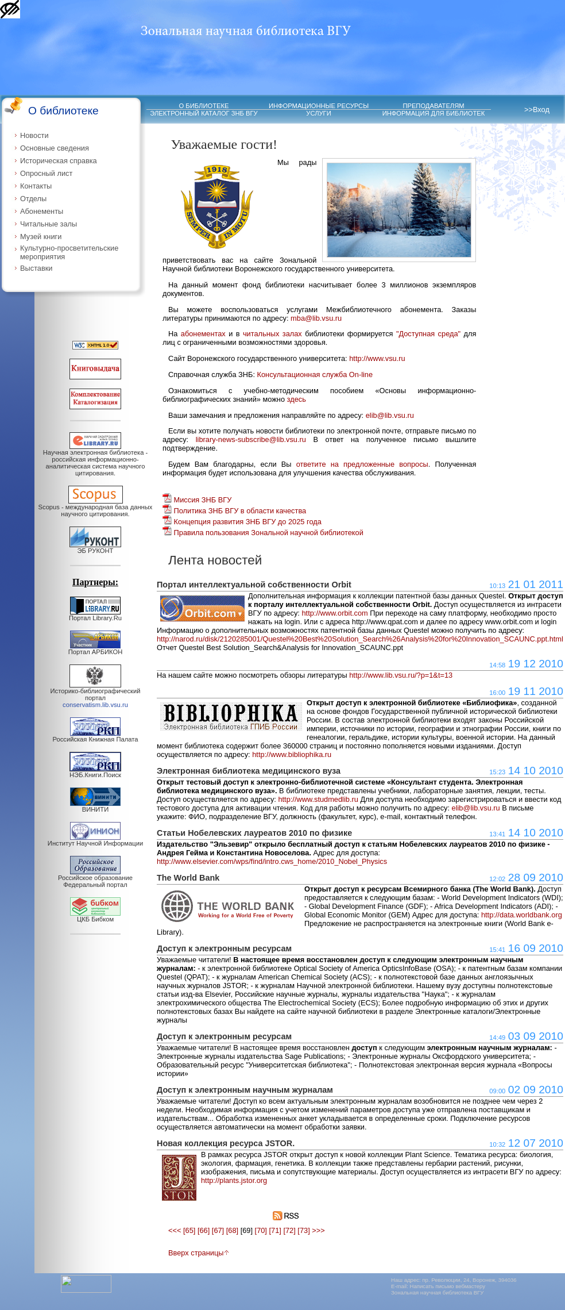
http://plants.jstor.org (234, 1180)
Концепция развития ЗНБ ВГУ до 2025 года (242, 521)
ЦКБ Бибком (95, 916)
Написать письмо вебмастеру (448, 1286)
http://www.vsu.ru (377, 358)
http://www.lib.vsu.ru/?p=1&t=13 (400, 675)
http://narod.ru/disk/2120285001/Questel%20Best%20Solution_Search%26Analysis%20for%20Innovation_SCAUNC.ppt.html (360, 639)
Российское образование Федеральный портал (95, 878)
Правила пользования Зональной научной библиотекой (262, 532)
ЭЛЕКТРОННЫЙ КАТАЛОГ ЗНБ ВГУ (203, 113)
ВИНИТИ (95, 806)
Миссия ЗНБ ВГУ (196, 499)
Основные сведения (54, 148)
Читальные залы (48, 224)
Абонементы (41, 211)
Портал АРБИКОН (95, 649)
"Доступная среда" (428, 333)
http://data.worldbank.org (521, 915)
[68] (232, 1230)
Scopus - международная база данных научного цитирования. (95, 507)
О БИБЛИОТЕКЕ (204, 105)
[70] (261, 1230)
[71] (275, 1230)
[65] (189, 1230)
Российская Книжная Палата (95, 736)
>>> (318, 1230)
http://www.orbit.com (334, 613)
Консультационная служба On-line (315, 374)
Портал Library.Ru (95, 615)
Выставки (36, 268)
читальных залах (272, 333)
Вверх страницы (198, 1252)
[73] (303, 1230)
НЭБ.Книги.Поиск (95, 772)
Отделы (33, 198)
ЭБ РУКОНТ (95, 547)
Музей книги (40, 236)
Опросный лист (46, 173)
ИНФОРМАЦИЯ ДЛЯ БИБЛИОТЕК (433, 113)
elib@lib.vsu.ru (390, 415)
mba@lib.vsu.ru (316, 318)
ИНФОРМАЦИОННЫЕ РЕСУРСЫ (319, 105)
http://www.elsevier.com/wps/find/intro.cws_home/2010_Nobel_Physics (272, 861)
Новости (34, 135)
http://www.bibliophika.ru (291, 754)
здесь (296, 399)
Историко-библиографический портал (96, 695)
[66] (204, 1230)
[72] (289, 1230)
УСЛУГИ (318, 113)
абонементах (203, 333)
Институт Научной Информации (95, 840)
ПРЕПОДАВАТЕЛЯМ (433, 105)
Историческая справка (58, 160)
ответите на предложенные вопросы (362, 464)
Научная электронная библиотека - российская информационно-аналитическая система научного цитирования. (95, 460)
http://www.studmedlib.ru (318, 799)
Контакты (36, 186)
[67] (218, 1230)
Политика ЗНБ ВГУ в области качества (234, 510)
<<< (174, 1230)
